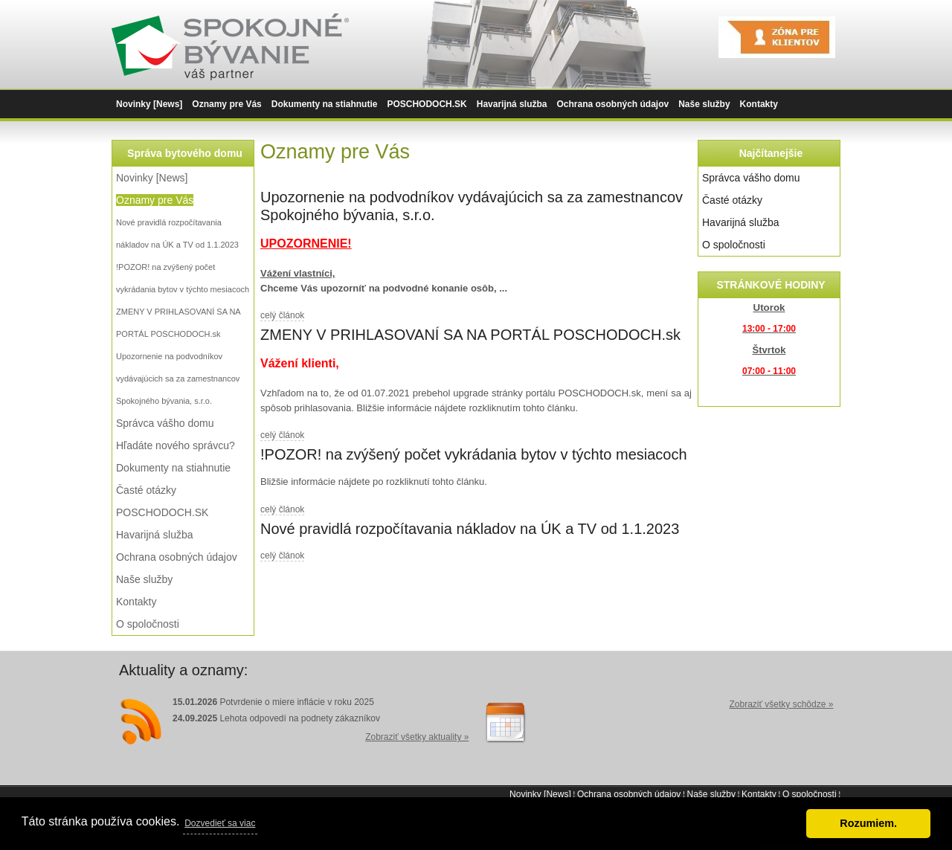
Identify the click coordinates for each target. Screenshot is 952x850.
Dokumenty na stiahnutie (324, 104)
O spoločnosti (147, 624)
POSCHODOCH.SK (426, 104)
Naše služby (704, 104)
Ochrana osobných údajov (612, 104)
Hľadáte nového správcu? (175, 445)
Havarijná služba (512, 104)
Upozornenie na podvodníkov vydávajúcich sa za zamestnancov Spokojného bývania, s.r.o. (177, 378)
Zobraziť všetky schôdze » (781, 704)
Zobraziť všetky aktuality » (417, 737)
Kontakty (759, 104)
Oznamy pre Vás (226, 104)
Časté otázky (146, 490)
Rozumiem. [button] (868, 823)
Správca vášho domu (165, 423)
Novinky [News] (149, 104)
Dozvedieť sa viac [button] (219, 823)
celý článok (282, 315)
